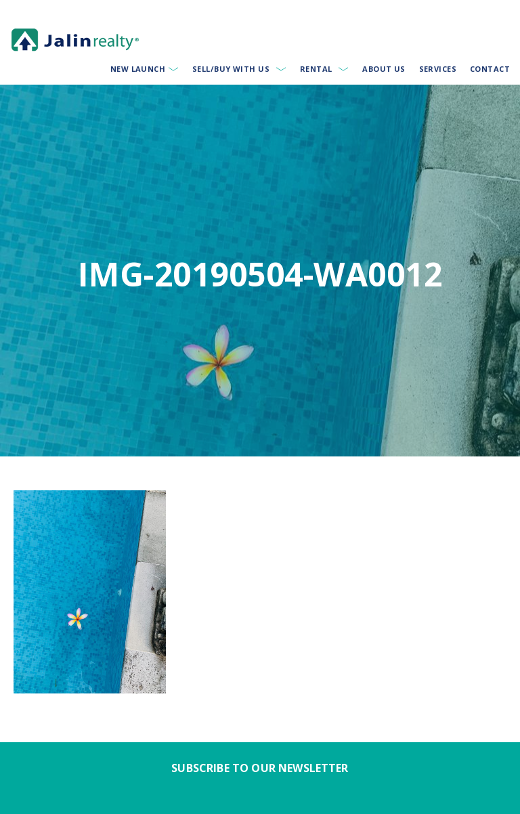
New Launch (137, 69)
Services (438, 69)
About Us (384, 69)
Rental (316, 69)
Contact (490, 69)
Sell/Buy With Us (230, 69)
